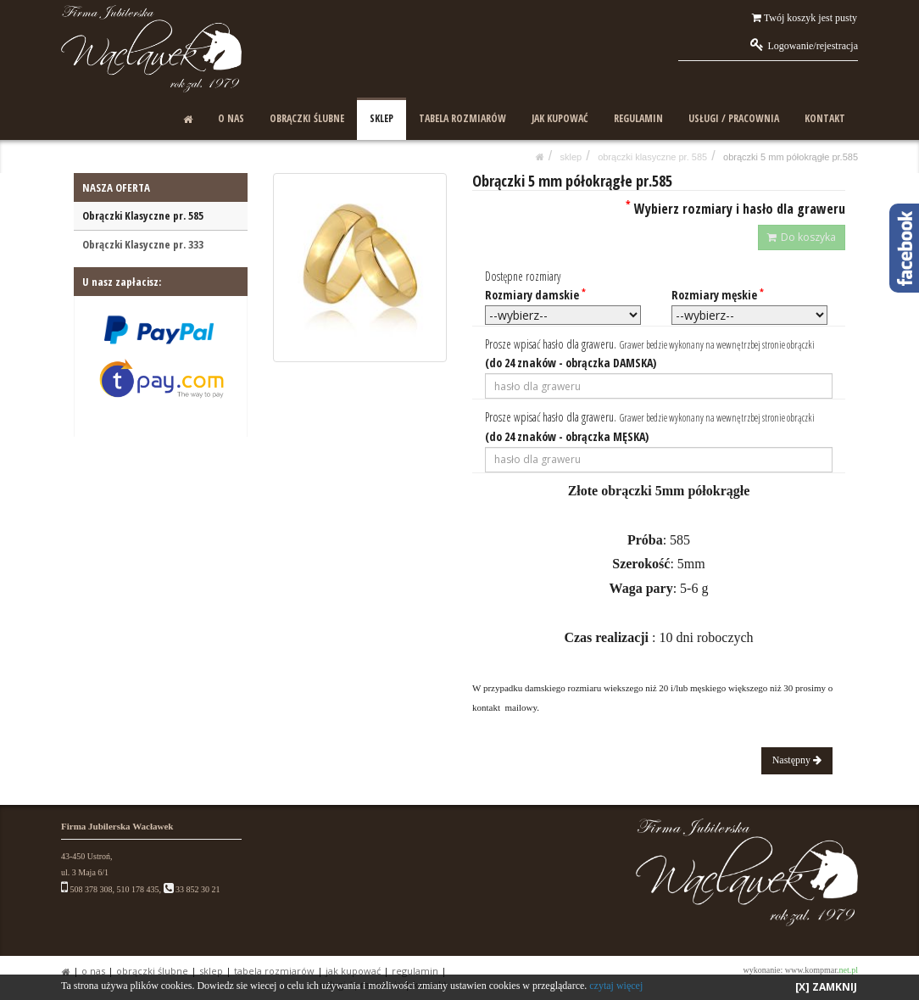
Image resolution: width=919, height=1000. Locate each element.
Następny (797, 760)
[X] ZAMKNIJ (826, 987)
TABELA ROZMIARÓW (462, 118)
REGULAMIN (638, 118)
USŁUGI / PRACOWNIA (733, 118)
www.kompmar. (821, 970)
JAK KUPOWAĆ (560, 118)
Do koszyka (801, 237)
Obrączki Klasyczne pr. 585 (652, 157)
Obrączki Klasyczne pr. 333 (142, 244)
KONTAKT (825, 118)
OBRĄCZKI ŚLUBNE (307, 118)
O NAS (231, 118)
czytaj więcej (616, 986)
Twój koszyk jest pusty (804, 18)
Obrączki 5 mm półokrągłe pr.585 (790, 157)
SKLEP (381, 118)
